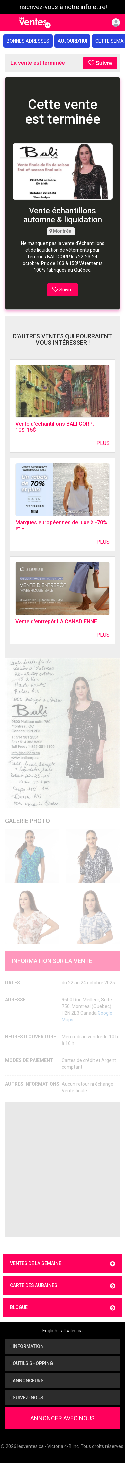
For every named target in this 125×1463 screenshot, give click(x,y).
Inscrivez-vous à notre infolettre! (62, 7)
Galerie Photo (27, 820)
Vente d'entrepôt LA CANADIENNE (56, 621)
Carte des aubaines (62, 1286)
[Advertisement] (62, 1169)
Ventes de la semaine (62, 1264)
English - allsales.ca (62, 1330)
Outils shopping (31, 1363)
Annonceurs (27, 1380)
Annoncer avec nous (62, 1418)
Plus (103, 443)
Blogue (62, 1308)
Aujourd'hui (72, 41)
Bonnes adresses (28, 41)
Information (27, 1346)
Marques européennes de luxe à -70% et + (61, 525)
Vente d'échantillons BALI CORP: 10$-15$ (54, 427)
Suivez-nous (26, 1397)
